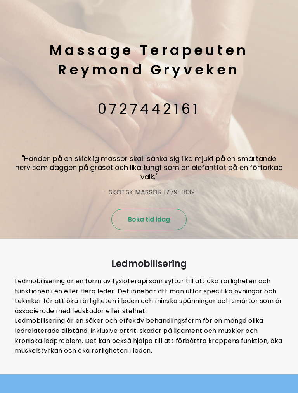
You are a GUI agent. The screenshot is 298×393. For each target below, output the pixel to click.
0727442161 (149, 109)
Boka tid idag (149, 219)
